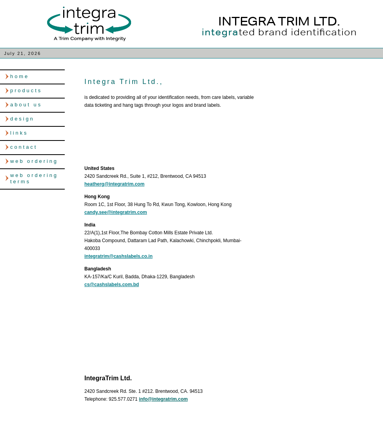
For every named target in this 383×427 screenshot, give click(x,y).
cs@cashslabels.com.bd (111, 284)
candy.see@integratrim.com (115, 212)
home (19, 76)
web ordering (34, 161)
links (19, 133)
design (22, 119)
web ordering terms (34, 178)
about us (26, 105)
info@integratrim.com (163, 399)
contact (23, 147)
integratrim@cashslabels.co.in (118, 256)
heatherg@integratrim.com (114, 184)
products (26, 90)
